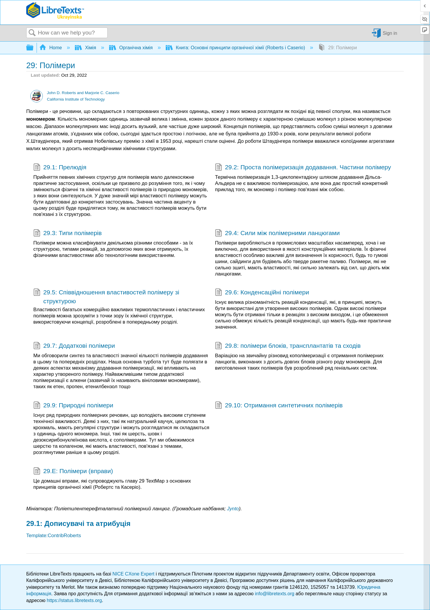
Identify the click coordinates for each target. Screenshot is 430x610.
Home (51, 47)
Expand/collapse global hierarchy (33, 48)
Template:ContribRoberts (53, 535)
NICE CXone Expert (134, 573)
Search (32, 33)
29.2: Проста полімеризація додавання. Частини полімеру (303, 168)
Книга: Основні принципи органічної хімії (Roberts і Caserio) (236, 47)
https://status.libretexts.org (74, 600)
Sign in (390, 32)
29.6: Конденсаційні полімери (262, 293)
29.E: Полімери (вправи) (73, 472)
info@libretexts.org (274, 593)
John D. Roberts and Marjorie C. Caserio (83, 93)
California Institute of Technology (76, 99)
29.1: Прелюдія (59, 168)
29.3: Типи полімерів (67, 234)
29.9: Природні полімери (73, 406)
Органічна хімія (131, 47)
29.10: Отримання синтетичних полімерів (279, 406)
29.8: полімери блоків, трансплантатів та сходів (288, 346)
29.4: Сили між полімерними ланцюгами (277, 234)
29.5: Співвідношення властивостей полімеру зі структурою (106, 296)
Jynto (233, 508)
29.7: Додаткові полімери (74, 346)
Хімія (86, 47)
